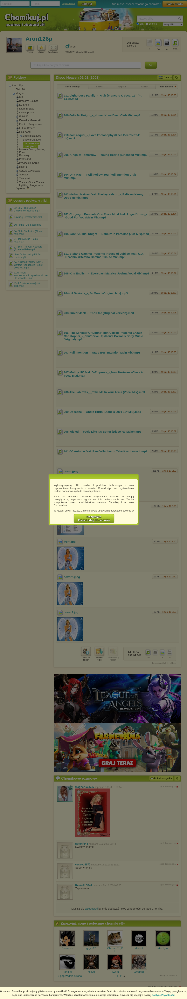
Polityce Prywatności (163, 995)
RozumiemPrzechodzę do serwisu (94, 518)
